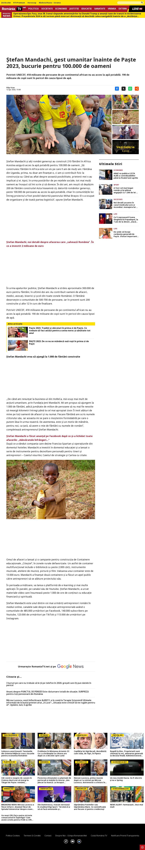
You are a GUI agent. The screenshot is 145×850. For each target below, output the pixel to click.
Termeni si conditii (32, 835)
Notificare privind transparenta (125, 835)
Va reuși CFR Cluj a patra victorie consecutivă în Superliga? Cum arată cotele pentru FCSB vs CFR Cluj (16, 817)
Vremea (112, 8)
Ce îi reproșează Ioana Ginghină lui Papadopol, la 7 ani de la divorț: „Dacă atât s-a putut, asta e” (126, 219)
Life (115, 214)
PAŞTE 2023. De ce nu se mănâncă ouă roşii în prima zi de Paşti (59, 342)
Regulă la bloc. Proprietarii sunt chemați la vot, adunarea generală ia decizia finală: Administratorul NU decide (126, 753)
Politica (33, 8)
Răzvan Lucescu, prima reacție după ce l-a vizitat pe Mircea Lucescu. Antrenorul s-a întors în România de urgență (89, 780)
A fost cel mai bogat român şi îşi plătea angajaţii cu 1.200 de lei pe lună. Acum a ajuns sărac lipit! (126, 190)
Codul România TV (99, 835)
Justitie (74, 8)
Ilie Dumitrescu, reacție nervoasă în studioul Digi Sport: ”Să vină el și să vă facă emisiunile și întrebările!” (54, 807)
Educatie (86, 8)
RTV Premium (19, 3)
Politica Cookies (13, 835)
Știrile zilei (6, 3)
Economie (61, 8)
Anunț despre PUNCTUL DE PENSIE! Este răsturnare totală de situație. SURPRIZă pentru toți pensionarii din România (47, 693)
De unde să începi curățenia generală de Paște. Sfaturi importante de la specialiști (126, 234)
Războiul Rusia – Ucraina (50, 3)
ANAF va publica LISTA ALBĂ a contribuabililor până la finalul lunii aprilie (126, 175)
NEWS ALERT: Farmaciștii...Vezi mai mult (126, 806)
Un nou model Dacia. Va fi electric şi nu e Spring (126, 779)
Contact (47, 835)
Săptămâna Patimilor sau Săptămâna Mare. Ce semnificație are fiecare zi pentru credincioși (90, 807)
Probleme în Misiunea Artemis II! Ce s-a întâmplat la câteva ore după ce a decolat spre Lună (53, 753)
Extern (123, 8)
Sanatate (99, 8)
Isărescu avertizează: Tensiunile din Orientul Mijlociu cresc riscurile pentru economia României (17, 753)
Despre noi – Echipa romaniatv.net (71, 835)
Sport (116, 185)
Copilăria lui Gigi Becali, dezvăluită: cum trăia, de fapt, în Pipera (90, 752)
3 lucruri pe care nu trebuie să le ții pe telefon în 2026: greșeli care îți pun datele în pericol (48, 684)
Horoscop (32, 3)
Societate (47, 8)
